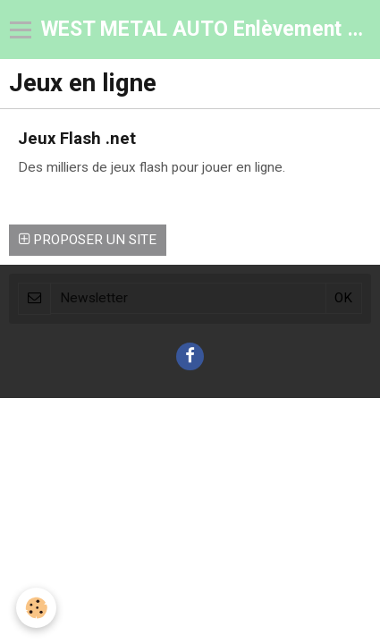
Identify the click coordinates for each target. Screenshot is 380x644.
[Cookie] (36, 608)
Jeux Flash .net (77, 138)
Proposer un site (87, 240)
